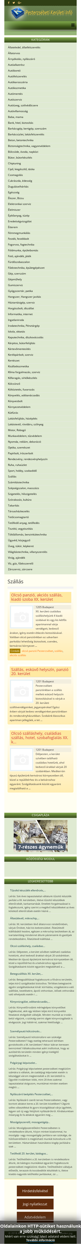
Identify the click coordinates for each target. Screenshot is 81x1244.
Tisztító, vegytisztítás (20, 529)
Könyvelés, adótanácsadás (24, 395)
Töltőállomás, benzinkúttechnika (27, 534)
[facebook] (9, 3)
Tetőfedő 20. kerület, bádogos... (29, 1153)
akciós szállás (18, 655)
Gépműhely (15, 279)
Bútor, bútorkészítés (20, 157)
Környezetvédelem (19, 407)
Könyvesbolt (15, 401)
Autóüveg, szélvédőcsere (23, 105)
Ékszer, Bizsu (16, 198)
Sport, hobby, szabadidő (22, 471)
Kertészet (13, 360)
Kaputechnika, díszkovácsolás (25, 337)
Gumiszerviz (15, 285)
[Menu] (72, 25)
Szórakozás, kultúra (20, 500)
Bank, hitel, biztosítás (20, 123)
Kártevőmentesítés (19, 349)
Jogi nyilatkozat (35, 1204)
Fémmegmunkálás (19, 233)
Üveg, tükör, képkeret (21, 546)
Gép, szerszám (17, 273)
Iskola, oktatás (16, 331)
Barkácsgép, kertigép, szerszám (27, 128)
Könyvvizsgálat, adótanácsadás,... (30, 1001)
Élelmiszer (14, 210)
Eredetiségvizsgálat (20, 221)
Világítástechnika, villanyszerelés (27, 552)
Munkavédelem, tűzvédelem (25, 436)
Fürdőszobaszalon (19, 262)
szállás (58, 651)
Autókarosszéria (18, 82)
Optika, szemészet (19, 447)
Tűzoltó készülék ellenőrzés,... (28, 890)
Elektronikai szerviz (19, 204)
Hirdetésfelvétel (35, 1191)
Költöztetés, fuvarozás (21, 389)
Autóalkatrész (16, 65)
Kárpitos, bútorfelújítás (21, 343)
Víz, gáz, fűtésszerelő (20, 563)
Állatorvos (14, 53)
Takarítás (13, 505)
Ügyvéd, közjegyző (19, 540)
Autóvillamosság (18, 111)
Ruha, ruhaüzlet (17, 465)
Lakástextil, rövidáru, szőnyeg (25, 424)
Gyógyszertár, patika (20, 291)
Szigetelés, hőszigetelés (22, 494)
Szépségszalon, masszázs (23, 488)
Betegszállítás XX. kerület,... (26, 974)
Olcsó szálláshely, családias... (27, 946)
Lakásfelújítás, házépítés (22, 418)
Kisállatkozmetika (18, 366)
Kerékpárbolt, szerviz (20, 355)
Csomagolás (15, 175)
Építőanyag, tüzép (18, 215)
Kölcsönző (14, 384)
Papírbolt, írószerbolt (20, 453)
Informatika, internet (20, 314)
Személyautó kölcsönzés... (25, 1031)
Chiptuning (14, 163)
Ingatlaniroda (16, 320)
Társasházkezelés (19, 511)
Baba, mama (15, 117)
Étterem (13, 227)
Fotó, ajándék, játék (19, 256)
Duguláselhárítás (18, 186)
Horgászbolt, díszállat (21, 308)
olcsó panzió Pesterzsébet (37, 651)
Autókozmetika (17, 88)
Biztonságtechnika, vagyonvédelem (29, 146)
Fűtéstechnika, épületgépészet (26, 268)
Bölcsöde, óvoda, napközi (23, 152)
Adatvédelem (35, 1217)
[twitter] (14, 3)
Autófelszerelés (17, 76)
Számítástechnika (18, 482)
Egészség (13, 192)
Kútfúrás (13, 413)
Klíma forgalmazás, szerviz (24, 372)
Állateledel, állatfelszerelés (24, 47)
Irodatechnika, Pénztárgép (24, 326)
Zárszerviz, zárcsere (20, 569)
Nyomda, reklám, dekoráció (24, 442)
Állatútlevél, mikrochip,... (24, 918)
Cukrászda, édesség (20, 181)
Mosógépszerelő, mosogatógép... (30, 1122)
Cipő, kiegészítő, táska (21, 169)
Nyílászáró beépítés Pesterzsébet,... (31, 1094)
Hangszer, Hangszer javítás (24, 297)
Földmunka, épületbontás (23, 250)
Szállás (12, 476)
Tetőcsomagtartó (18, 517)
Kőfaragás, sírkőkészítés (22, 378)
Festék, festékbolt (18, 239)
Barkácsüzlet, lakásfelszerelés (26, 134)
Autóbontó (14, 70)
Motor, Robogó (17, 430)
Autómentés (15, 94)
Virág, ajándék (16, 557)
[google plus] (19, 3)
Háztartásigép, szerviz (21, 302)
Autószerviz (15, 99)
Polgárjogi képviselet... (23, 1063)
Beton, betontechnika (20, 140)
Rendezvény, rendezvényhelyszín (28, 459)
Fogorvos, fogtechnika (21, 244)
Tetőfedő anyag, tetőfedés (24, 523)
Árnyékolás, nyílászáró (21, 59)
